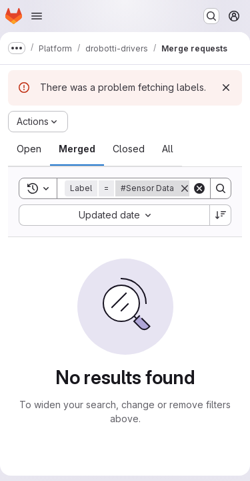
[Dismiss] (226, 87)
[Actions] (38, 121)
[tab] (29, 149)
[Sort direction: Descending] (220, 215)
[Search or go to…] (211, 16)
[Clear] (199, 188)
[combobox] (114, 215)
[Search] (220, 188)
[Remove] (185, 188)
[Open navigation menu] (36, 16)
